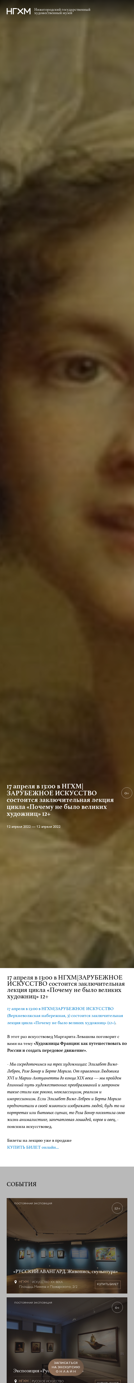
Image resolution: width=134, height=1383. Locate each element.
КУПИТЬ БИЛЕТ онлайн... (33, 1147)
